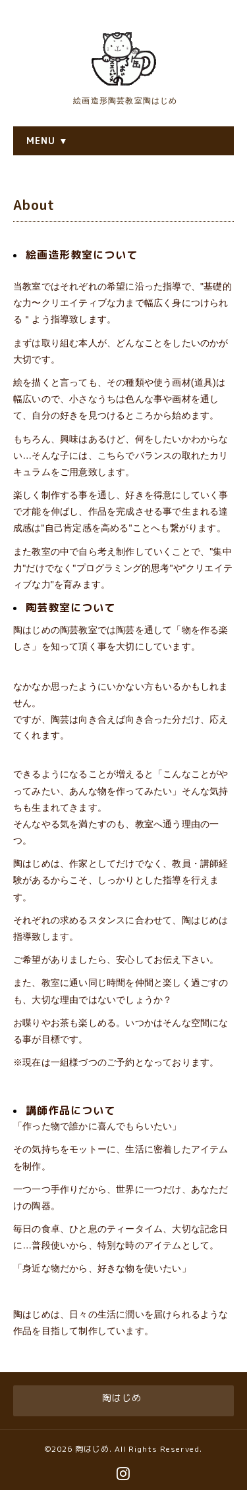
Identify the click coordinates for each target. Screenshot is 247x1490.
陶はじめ (92, 1448)
